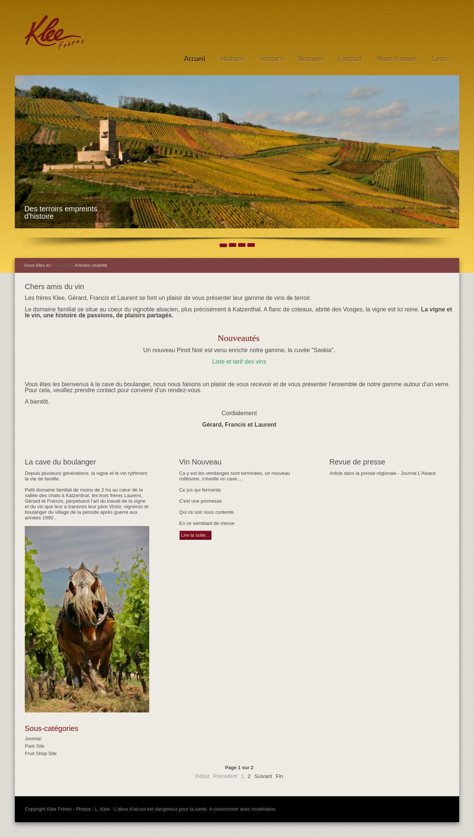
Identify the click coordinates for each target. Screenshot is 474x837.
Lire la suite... (195, 535)
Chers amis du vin (54, 286)
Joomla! (33, 738)
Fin (279, 776)
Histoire (232, 58)
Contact (350, 58)
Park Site (34, 746)
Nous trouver (397, 58)
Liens (439, 58)
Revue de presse (357, 462)
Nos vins (310, 58)
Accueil (194, 58)
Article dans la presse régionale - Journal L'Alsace (382, 473)
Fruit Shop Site (41, 753)
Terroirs (271, 58)
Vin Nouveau (200, 462)
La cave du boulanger (60, 462)
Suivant (263, 776)
